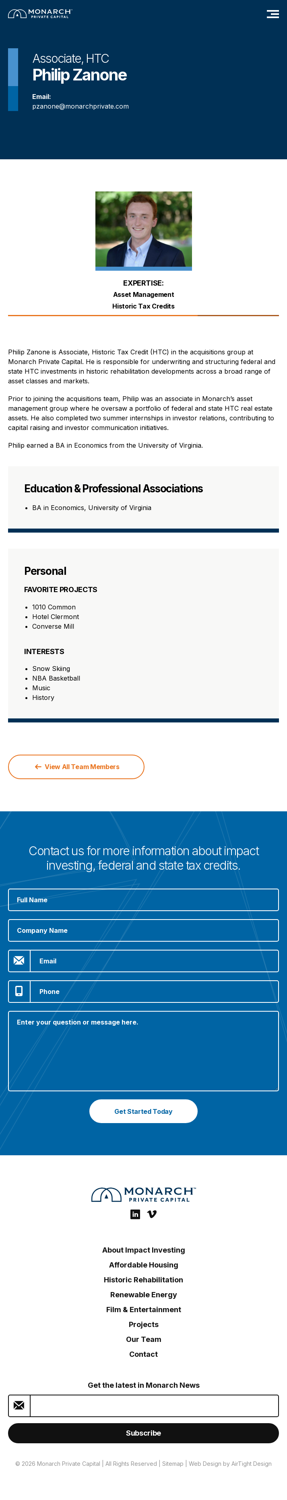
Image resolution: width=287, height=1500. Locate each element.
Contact (143, 1354)
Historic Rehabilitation (143, 1280)
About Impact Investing (143, 1250)
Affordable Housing (143, 1265)
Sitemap (173, 1463)
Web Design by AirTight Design (230, 1463)
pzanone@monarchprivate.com (80, 106)
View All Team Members (77, 767)
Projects (144, 1324)
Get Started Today (143, 1111)
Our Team (143, 1339)
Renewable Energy (143, 1294)
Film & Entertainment (143, 1309)
